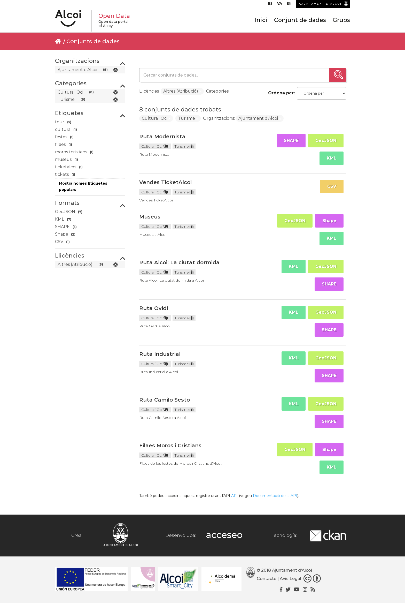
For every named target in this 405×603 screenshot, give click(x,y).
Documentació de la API (275, 495)
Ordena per (281, 93)
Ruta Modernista (162, 136)
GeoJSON (325, 140)
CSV (331, 186)
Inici (261, 20)
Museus (149, 217)
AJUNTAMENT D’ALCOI (320, 3)
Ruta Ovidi (153, 308)
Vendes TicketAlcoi (165, 182)
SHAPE (291, 140)
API (234, 495)
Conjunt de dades (300, 20)
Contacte (266, 578)
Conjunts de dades (93, 41)
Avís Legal (290, 578)
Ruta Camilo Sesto (164, 400)
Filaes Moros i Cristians (170, 445)
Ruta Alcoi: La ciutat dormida (179, 262)
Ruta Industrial (160, 354)
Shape (329, 220)
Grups (341, 20)
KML (331, 158)
